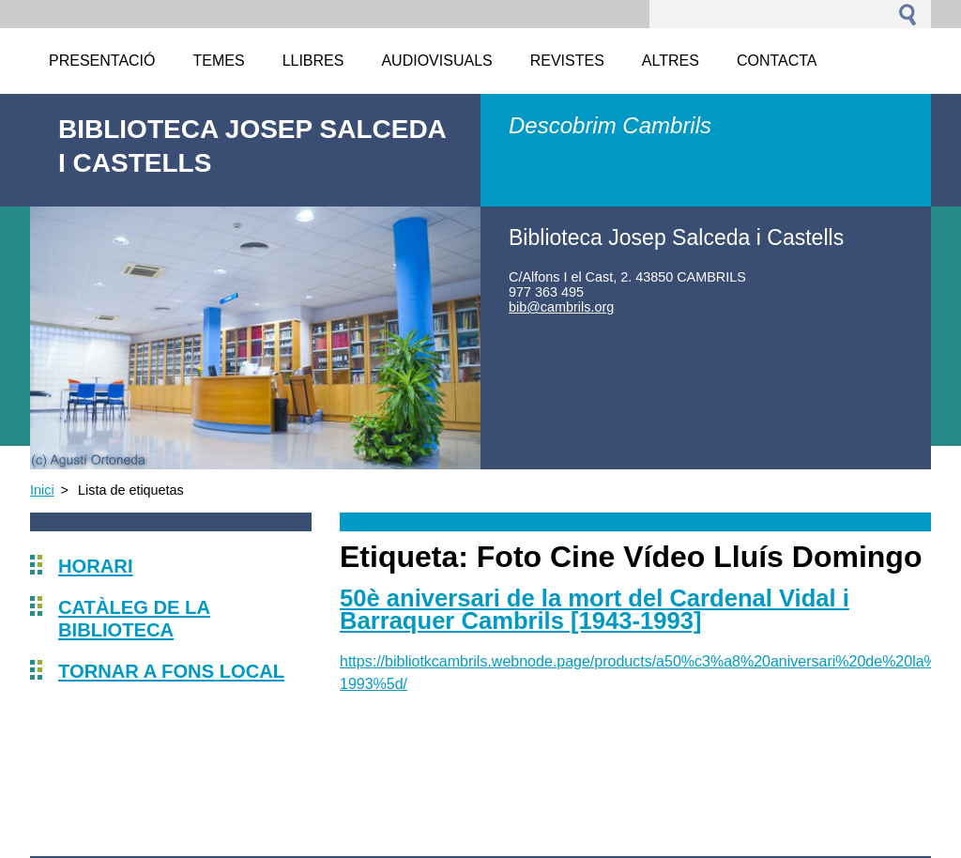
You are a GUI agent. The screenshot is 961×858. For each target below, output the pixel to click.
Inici (42, 490)
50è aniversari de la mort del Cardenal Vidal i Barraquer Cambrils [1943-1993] (594, 609)
